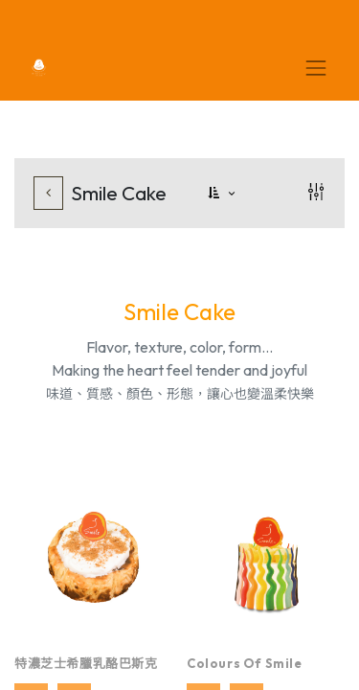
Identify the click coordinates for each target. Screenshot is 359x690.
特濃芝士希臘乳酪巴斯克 (86, 663)
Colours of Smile (245, 663)
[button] (223, 193)
